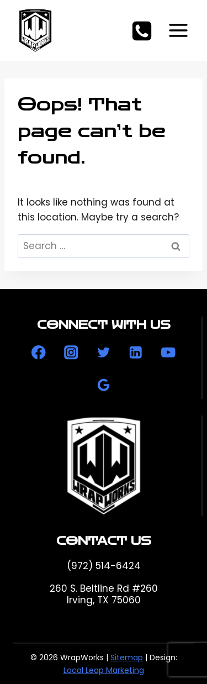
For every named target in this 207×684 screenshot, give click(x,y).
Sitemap (126, 657)
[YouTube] (168, 353)
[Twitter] (103, 353)
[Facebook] (39, 353)
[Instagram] (71, 353)
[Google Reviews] (103, 385)
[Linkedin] (136, 353)
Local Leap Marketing (103, 670)
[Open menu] (178, 30)
